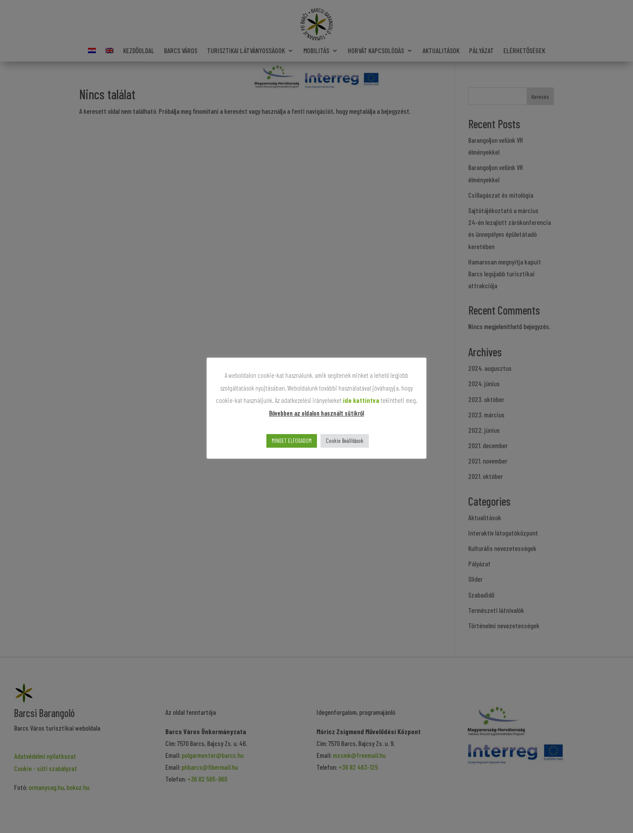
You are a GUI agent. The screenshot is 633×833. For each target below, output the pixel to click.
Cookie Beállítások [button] (345, 440)
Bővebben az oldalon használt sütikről (316, 413)
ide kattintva (361, 400)
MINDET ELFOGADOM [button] (292, 440)
